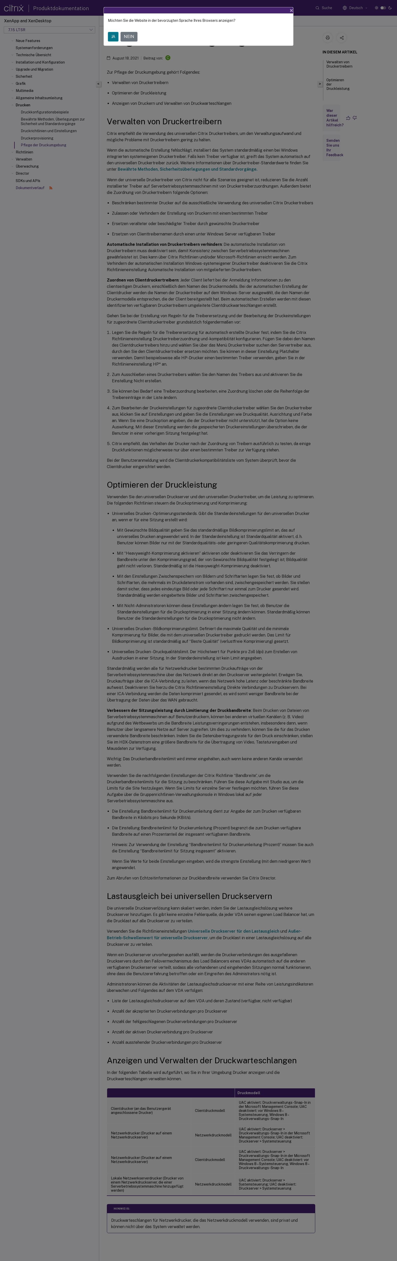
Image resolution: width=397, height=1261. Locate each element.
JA (113, 36)
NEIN (129, 36)
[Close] (291, 10)
